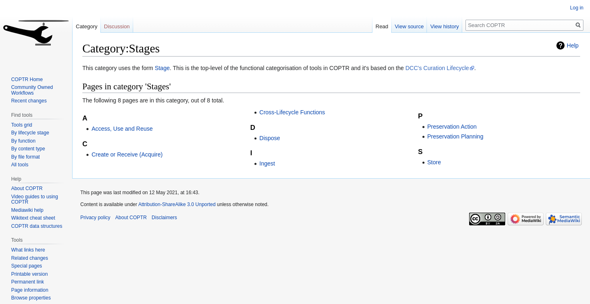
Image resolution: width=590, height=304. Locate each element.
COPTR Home (27, 79)
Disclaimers (164, 217)
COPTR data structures (36, 226)
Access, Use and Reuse (121, 128)
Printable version (29, 274)
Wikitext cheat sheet (33, 218)
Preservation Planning (455, 136)
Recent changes (29, 101)
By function (23, 141)
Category (87, 26)
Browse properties (31, 298)
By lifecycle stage (30, 133)
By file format (25, 157)
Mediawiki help (27, 210)
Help (573, 45)
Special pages (26, 266)
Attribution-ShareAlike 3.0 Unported (177, 204)
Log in (576, 8)
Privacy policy (95, 217)
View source (409, 26)
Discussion (117, 26)
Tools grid (21, 125)
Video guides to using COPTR (34, 199)
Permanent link (27, 282)
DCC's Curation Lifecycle (437, 68)
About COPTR (27, 188)
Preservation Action (452, 126)
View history (444, 26)
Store (434, 162)
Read (382, 26)
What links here (28, 250)
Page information (29, 290)
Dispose (269, 138)
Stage (162, 68)
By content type (28, 149)
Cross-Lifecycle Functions (292, 112)
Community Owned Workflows (32, 90)
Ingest (267, 163)
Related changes (29, 258)
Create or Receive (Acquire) (127, 154)
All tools (19, 165)
